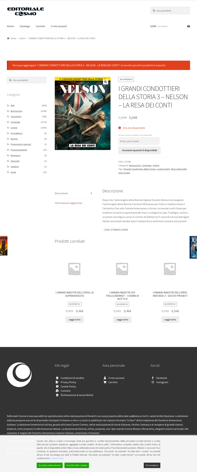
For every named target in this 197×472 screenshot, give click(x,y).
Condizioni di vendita (72, 378)
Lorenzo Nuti (163, 169)
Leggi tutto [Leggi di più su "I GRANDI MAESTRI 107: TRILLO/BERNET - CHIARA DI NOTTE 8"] (122, 319)
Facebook (161, 378)
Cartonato (16, 116)
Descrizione (61, 193)
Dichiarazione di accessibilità (77, 395)
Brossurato (135, 165)
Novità (14, 138)
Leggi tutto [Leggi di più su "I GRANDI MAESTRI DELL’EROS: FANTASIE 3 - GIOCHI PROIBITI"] (170, 319)
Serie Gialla (124, 172)
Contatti (66, 390)
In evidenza (16, 133)
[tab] (75, 193)
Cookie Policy (68, 386)
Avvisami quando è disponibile (139, 150)
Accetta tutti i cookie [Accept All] (76, 465)
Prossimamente (19, 149)
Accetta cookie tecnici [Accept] (50, 465)
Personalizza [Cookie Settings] (152, 465)
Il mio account (59, 26)
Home (10, 26)
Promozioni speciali (21, 144)
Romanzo (15, 155)
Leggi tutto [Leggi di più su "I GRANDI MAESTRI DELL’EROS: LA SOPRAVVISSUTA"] (74, 319)
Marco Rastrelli (179, 169)
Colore (22, 38)
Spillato (15, 166)
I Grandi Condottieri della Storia (139, 169)
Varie (13, 172)
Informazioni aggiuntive (68, 203)
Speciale (15, 161)
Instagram (162, 382)
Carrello (40, 26)
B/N (12, 105)
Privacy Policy (68, 382)
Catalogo (25, 26)
